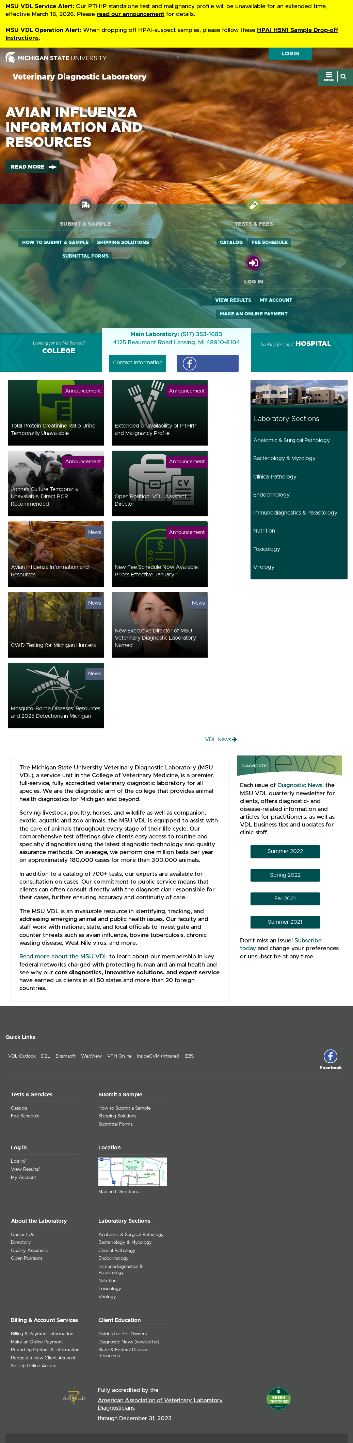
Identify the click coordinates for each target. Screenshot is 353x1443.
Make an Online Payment (293, 257)
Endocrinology (271, 450)
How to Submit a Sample (60, 243)
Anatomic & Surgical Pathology (291, 395)
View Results (273, 243)
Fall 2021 (285, 853)
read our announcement (130, 14)
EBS (189, 1011)
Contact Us (22, 1189)
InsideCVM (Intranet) (158, 1011)
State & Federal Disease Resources (123, 1308)
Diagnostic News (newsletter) (128, 1297)
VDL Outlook (22, 1011)
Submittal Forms (60, 270)
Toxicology (266, 504)
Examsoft (65, 1011)
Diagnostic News (299, 741)
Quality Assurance (29, 1205)
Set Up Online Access (33, 1321)
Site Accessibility (324, 1408)
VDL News (221, 694)
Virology (263, 522)
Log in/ (18, 1116)
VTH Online (119, 1011)
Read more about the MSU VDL (63, 912)
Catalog (154, 243)
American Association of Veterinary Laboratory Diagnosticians (160, 1359)
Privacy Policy (291, 1408)
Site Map (265, 1408)
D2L (45, 1011)
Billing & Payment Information (42, 1289)
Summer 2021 (285, 877)
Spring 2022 (285, 830)
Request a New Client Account (43, 1313)
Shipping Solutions (60, 257)
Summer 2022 (285, 807)
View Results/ (25, 1124)
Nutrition (264, 486)
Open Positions (26, 1214)
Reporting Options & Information (45, 1305)
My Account (315, 243)
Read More (28, 167)
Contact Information (137, 317)
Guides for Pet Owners (122, 1289)
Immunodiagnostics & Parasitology (295, 468)
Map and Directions (118, 1147)
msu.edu (267, 1417)
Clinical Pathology (274, 432)
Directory (21, 1198)
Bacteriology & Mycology (284, 414)
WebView (91, 1011)
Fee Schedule (192, 243)
